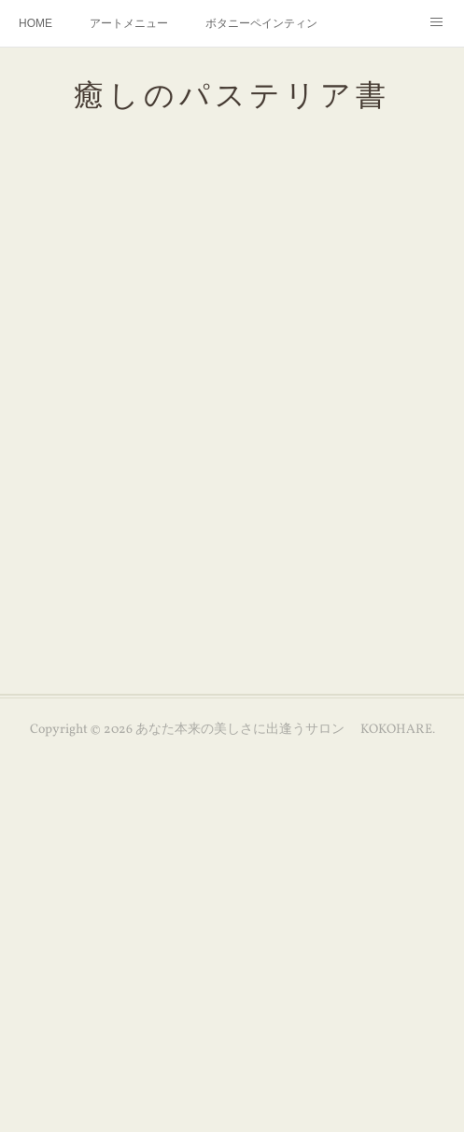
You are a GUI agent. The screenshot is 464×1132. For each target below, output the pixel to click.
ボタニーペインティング (261, 23)
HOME (35, 23)
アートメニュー (129, 23)
